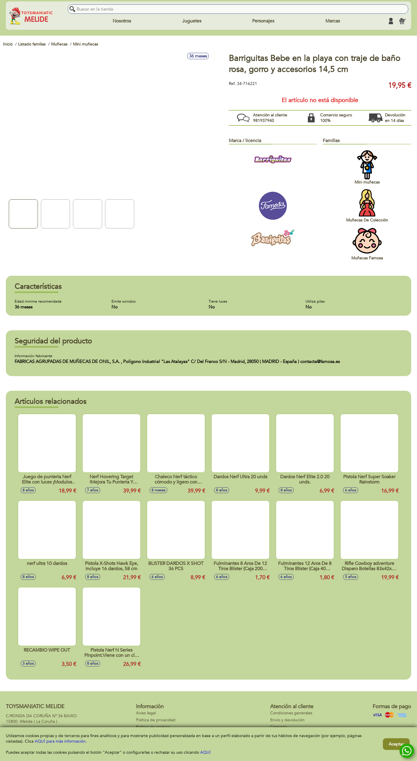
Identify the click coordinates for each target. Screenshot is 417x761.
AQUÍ (205, 752)
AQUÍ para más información (60, 741)
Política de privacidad (155, 720)
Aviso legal (146, 713)
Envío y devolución (287, 720)
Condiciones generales (291, 713)
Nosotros (122, 21)
